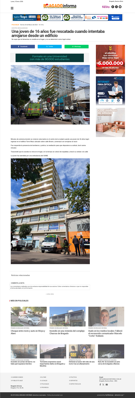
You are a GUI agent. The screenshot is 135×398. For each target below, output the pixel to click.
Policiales (44, 384)
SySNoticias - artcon (112, 395)
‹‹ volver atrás (50, 294)
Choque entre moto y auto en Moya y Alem (28, 332)
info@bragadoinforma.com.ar (110, 379)
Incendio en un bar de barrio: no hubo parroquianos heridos (23, 363)
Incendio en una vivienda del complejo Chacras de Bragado (67, 332)
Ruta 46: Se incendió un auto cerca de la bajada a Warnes (109, 363)
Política (73, 377)
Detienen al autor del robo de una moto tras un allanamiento (81, 363)
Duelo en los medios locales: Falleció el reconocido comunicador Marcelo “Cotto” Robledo (105, 333)
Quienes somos (17, 377)
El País (43, 377)
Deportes (73, 380)
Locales (43, 380)
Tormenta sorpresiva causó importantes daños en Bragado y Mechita (52, 364)
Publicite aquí (17, 380)
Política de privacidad (53, 395)
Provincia (44, 387)
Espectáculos (75, 384)
